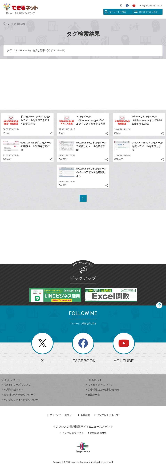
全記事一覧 (93, 394)
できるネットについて (151, 5)
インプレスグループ (106, 415)
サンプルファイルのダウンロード (20, 399)
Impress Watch (97, 433)
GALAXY (7, 159)
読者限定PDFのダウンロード (18, 394)
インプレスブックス (72, 433)
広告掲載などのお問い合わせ (102, 389)
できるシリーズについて (15, 384)
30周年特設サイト (12, 389)
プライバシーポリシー (60, 415)
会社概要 (84, 415)
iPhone (6, 133)
